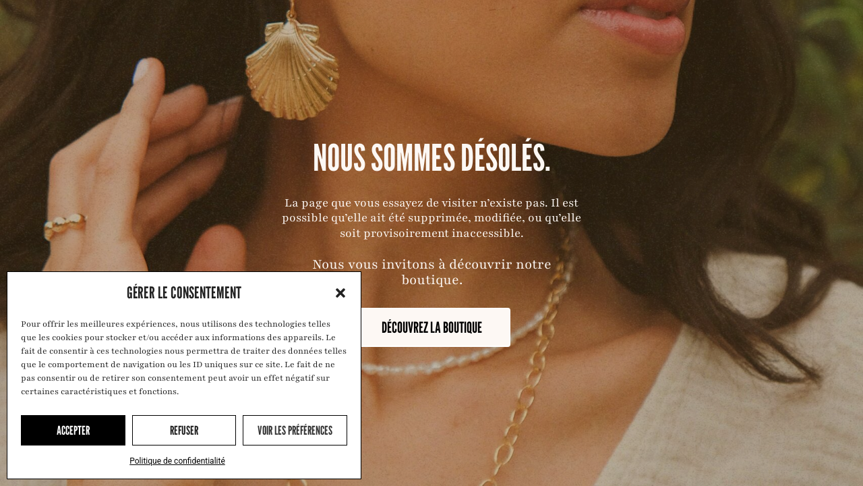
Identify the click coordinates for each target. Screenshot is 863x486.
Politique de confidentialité (177, 461)
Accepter (73, 430)
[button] (340, 293)
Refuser (184, 430)
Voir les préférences (295, 430)
